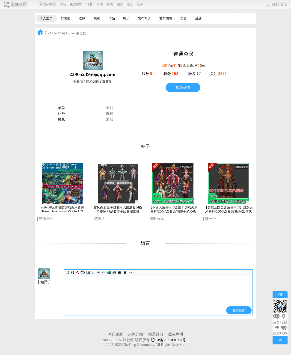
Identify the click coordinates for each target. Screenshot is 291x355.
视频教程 (47, 4)
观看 (97, 18)
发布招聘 (165, 18)
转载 (89, 4)
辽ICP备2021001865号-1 (170, 340)
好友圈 (66, 18)
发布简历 (144, 18)
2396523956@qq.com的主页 (67, 33)
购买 (140, 4)
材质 (110, 4)
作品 (62, 4)
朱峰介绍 (135, 334)
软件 (99, 4)
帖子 (126, 18)
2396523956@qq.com (92, 74)
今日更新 (115, 334)
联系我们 (155, 334)
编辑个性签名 (102, 81)
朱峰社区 (19, 4)
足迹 (198, 18)
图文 (120, 4)
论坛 (130, 4)
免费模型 (76, 4)
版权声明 (175, 334)
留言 (183, 18)
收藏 (82, 18)
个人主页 (46, 18)
